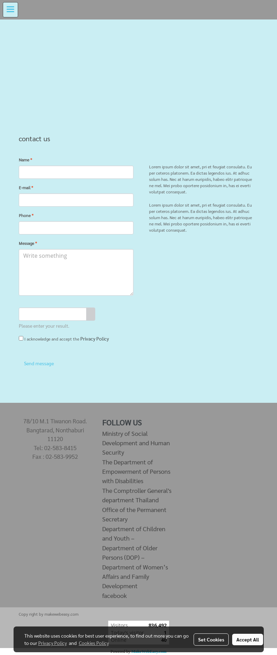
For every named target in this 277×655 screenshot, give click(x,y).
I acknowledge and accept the (64, 338)
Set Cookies (211, 639)
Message (28, 243)
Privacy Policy (94, 338)
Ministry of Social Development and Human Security (136, 442)
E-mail (26, 187)
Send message (38, 363)
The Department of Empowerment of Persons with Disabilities (136, 471)
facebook (114, 595)
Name (25, 159)
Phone (26, 215)
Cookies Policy (94, 643)
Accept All (247, 639)
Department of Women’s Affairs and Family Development (135, 576)
